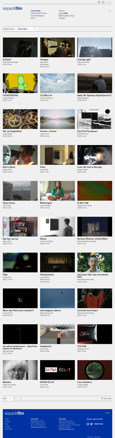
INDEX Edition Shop (66, 16)
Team (6, 424)
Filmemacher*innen (39, 13)
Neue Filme (22, 29)
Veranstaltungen (37, 16)
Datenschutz (97, 437)
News (33, 18)
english (109, 2)
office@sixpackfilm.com (38, 427)
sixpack (63, 13)
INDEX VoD (98, 424)
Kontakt (62, 18)
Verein (7, 419)
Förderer (7, 421)
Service (62, 11)
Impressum (8, 429)
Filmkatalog (35, 11)
